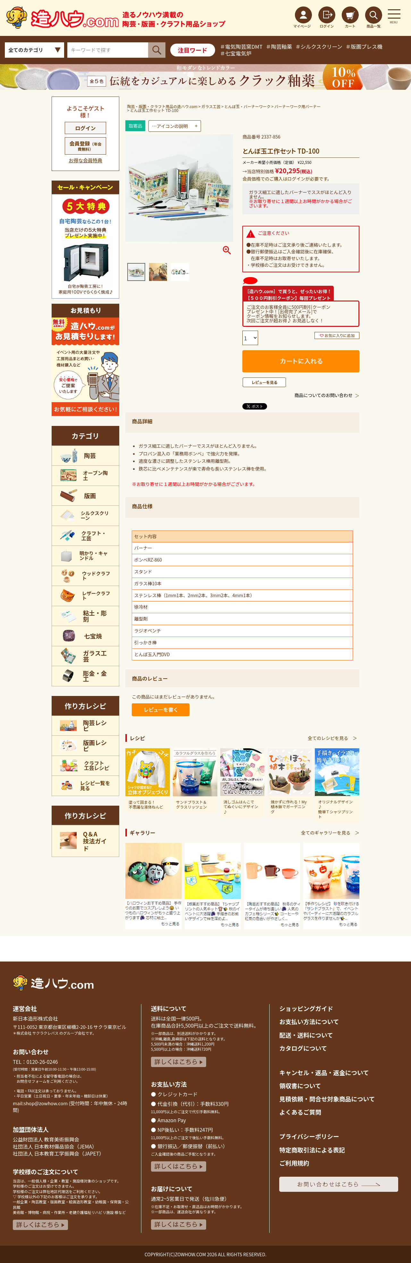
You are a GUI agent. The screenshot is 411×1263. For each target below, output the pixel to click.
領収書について (300, 1085)
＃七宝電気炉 (236, 53)
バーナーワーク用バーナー (297, 106)
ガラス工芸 (211, 106)
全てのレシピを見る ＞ (332, 738)
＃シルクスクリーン (318, 46)
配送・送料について (306, 1034)
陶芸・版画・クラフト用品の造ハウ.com (162, 106)
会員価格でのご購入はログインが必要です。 (287, 178)
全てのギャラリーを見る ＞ (330, 832)
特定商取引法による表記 (312, 1149)
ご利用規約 (294, 1162)
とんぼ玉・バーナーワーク (247, 106)
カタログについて (303, 1048)
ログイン (85, 128)
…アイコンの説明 (170, 126)
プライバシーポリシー (309, 1136)
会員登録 (86, 146)
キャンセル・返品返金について (324, 1072)
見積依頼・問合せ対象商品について (327, 1098)
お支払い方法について (309, 1021)
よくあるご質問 (300, 1111)
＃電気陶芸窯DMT (241, 46)
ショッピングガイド (306, 1008)
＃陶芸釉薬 (279, 46)
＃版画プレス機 (364, 46)
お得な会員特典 (85, 160)
